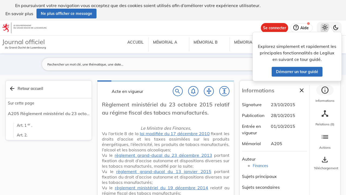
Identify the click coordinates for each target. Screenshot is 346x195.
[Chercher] (178, 91)
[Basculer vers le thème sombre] (335, 27)
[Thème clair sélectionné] (325, 27)
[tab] (324, 94)
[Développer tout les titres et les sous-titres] (224, 91)
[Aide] (301, 27)
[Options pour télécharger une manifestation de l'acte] (325, 163)
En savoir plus (19, 13)
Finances (260, 165)
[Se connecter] (274, 28)
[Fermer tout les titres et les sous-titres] (209, 91)
